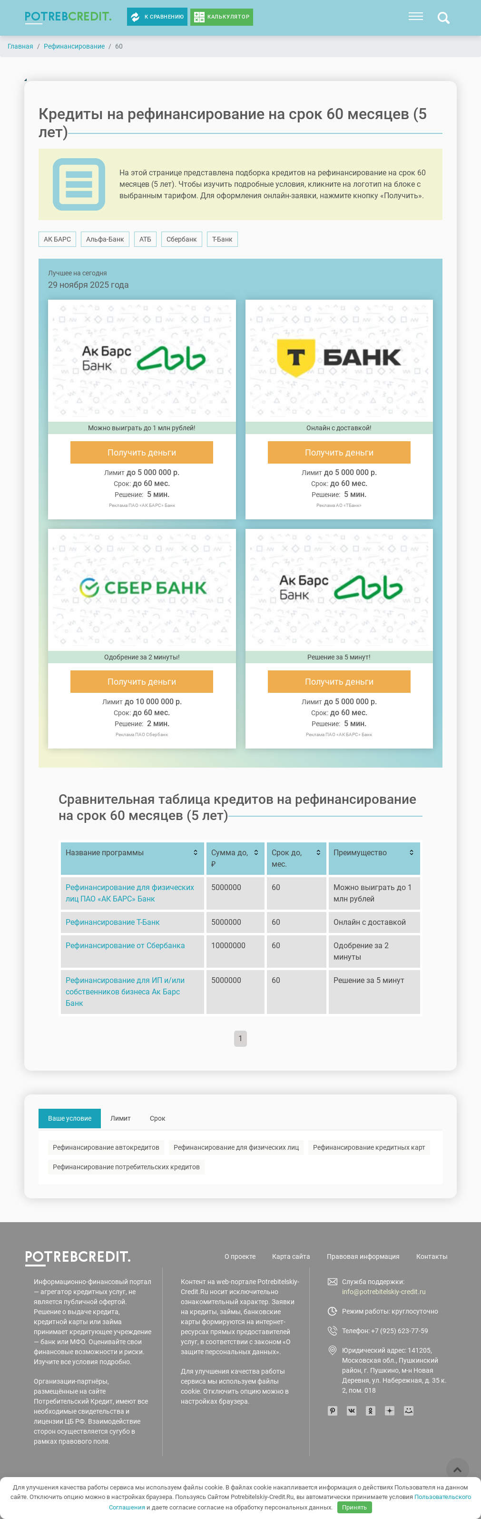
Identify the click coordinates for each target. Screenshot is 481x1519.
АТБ (145, 239)
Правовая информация (363, 1256)
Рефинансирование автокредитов (106, 1147)
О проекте (240, 1256)
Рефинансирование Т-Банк (113, 922)
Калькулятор (228, 17)
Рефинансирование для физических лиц (236, 1147)
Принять (354, 1507)
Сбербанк (182, 239)
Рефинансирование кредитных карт (369, 1147)
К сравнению (157, 17)
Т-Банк (222, 239)
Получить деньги (142, 452)
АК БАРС (57, 239)
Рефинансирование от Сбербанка (125, 945)
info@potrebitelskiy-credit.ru (384, 1292)
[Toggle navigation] (415, 16)
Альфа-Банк (105, 239)
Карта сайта (291, 1256)
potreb (68, 16)
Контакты (432, 1256)
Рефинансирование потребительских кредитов (126, 1167)
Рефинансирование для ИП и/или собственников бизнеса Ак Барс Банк (125, 992)
